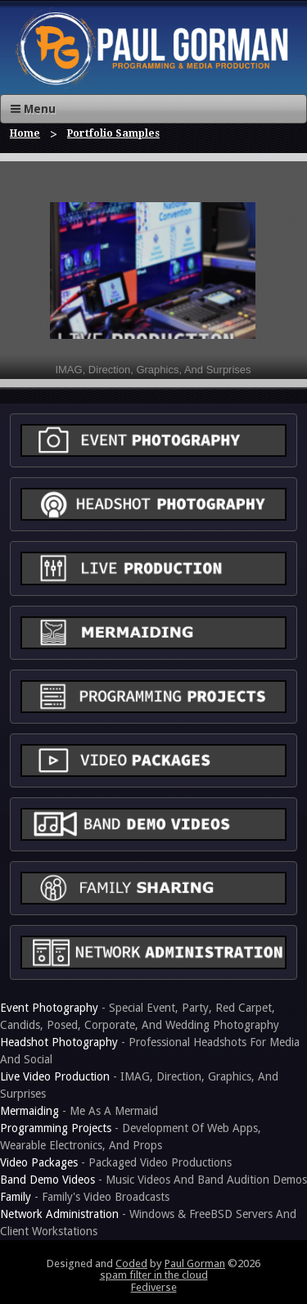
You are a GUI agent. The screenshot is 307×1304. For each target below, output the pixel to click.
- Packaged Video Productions (116, 1162)
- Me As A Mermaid (79, 1110)
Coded (131, 1263)
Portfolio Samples (113, 133)
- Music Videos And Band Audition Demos (153, 1179)
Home (25, 133)
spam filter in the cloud (154, 1275)
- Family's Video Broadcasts (84, 1196)
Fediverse (154, 1287)
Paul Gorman (195, 1263)
